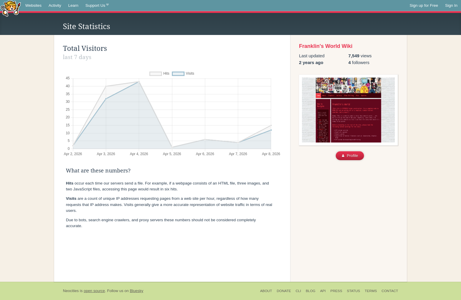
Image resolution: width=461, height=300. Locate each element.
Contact (390, 291)
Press (336, 291)
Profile (350, 155)
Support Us (97, 5)
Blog (310, 291)
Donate (284, 291)
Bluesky (136, 291)
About (266, 291)
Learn (73, 5)
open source (94, 291)
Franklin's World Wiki (326, 46)
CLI (298, 291)
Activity (55, 5)
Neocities (71, 291)
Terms (371, 291)
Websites (33, 5)
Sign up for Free (424, 5)
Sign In (451, 5)
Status (353, 291)
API (323, 291)
